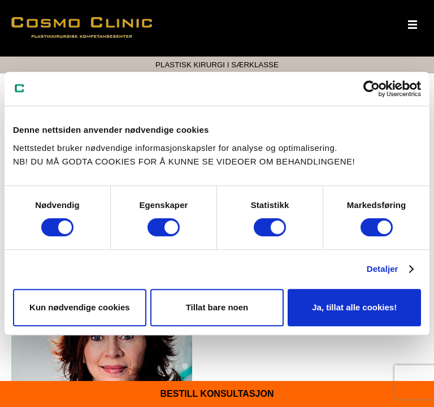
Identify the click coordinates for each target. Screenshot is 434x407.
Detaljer (382, 269)
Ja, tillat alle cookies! (354, 307)
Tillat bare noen (217, 307)
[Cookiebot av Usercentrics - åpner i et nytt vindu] (371, 88)
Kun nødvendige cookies (79, 307)
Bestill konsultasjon (217, 394)
